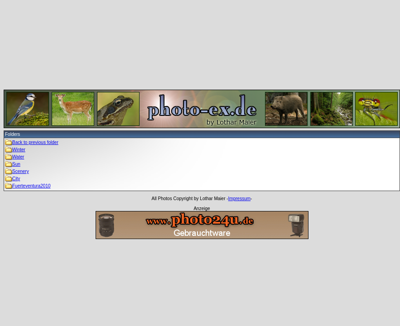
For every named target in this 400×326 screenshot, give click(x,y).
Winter (18, 149)
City (16, 178)
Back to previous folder (35, 142)
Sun (16, 164)
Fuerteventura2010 (31, 185)
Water (18, 156)
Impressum (239, 198)
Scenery (20, 171)
